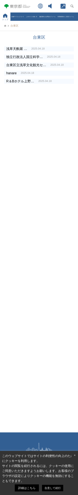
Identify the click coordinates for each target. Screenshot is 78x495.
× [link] (75, 455)
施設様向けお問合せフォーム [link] (47, 16)
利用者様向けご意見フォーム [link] (66, 16)
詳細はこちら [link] (27, 488)
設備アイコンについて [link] (17, 16)
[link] (63, 6)
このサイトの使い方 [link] (31, 16)
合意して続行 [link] (53, 488)
